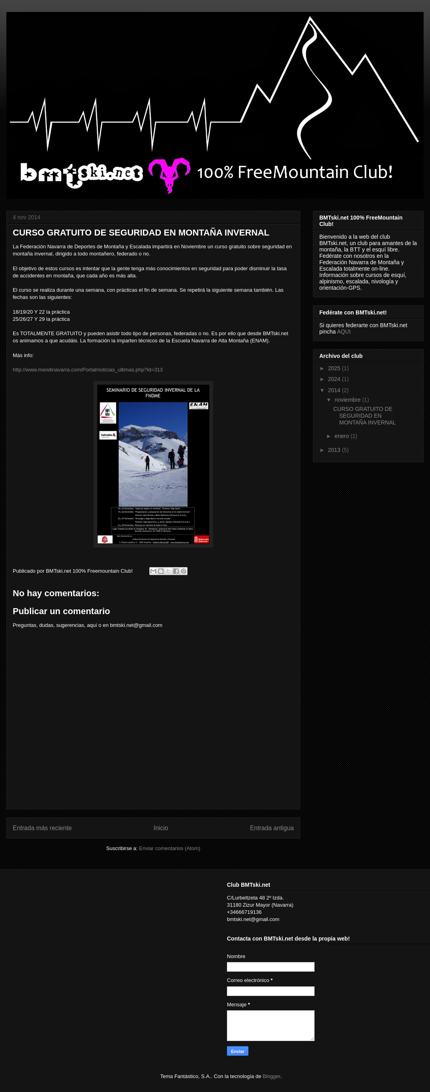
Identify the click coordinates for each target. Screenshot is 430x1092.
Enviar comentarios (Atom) (169, 848)
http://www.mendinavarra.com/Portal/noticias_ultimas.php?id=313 (88, 370)
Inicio (161, 828)
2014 (335, 390)
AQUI (343, 331)
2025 (335, 368)
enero (342, 436)
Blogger (271, 1076)
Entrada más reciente (42, 828)
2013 (335, 450)
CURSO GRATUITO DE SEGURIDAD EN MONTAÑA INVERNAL (364, 416)
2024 (335, 379)
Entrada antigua (272, 828)
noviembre (348, 400)
